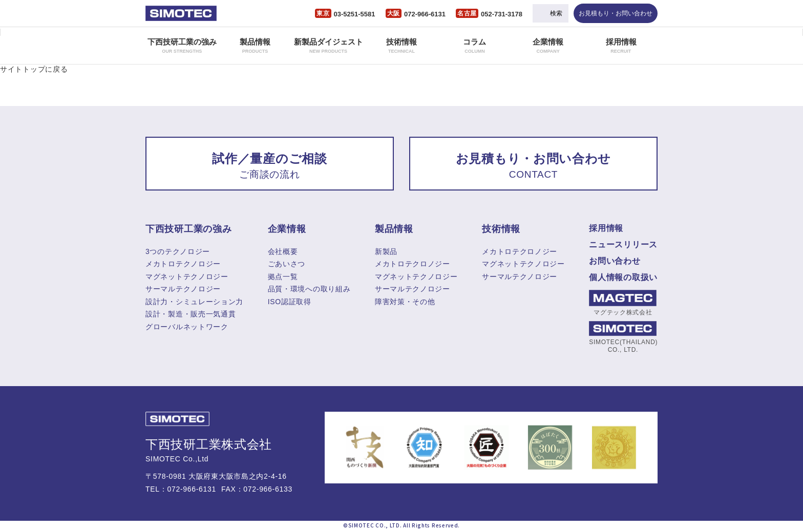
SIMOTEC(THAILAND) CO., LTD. (623, 337)
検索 (556, 13)
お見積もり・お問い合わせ (615, 13)
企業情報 (548, 45)
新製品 (386, 251)
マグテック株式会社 (623, 303)
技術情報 (401, 45)
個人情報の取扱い (623, 277)
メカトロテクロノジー (412, 264)
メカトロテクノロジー (183, 264)
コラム (474, 45)
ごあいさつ (287, 264)
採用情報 (621, 45)
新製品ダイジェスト (328, 45)
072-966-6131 (425, 14)
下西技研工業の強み (182, 45)
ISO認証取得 (289, 302)
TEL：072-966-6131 (180, 489)
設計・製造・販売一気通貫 (190, 314)
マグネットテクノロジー (186, 276)
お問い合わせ (614, 261)
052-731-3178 (501, 14)
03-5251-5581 (354, 14)
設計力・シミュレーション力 (194, 302)
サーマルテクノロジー (183, 289)
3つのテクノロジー (177, 251)
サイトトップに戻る (34, 69)
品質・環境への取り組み (309, 289)
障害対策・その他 (405, 302)
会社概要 (283, 251)
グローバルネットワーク (186, 327)
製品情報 (255, 45)
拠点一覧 (283, 276)
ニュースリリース (623, 244)
